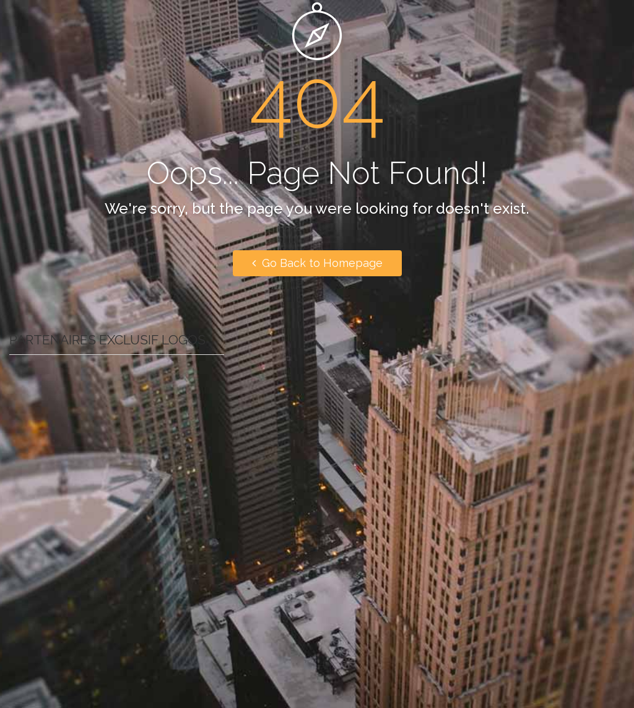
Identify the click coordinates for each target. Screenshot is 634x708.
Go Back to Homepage (317, 262)
